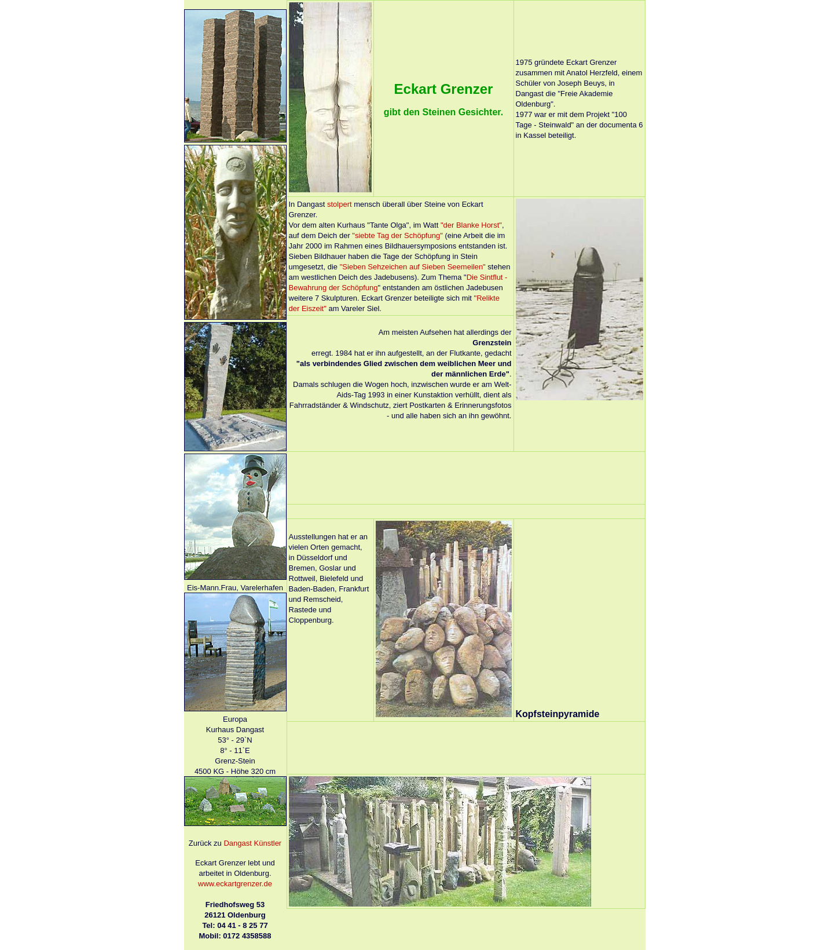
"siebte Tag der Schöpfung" (397, 235)
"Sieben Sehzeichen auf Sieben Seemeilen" (413, 266)
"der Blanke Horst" (471, 225)
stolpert (339, 204)
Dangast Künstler (252, 843)
